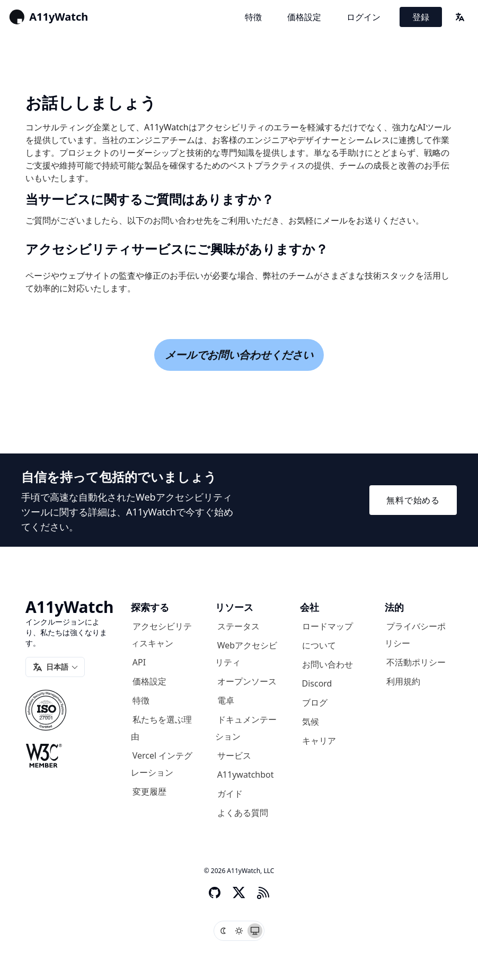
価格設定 (304, 17)
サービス (234, 755)
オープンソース (247, 681)
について (319, 645)
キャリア (319, 740)
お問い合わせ (327, 664)
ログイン (363, 17)
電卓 (225, 700)
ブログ (314, 702)
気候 (310, 721)
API (139, 662)
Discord (317, 683)
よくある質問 (242, 812)
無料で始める (413, 500)
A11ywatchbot (245, 774)
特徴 (253, 17)
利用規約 (403, 681)
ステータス (238, 626)
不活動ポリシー (416, 662)
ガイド (230, 793)
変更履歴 (149, 791)
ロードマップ (327, 626)
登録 (420, 17)
